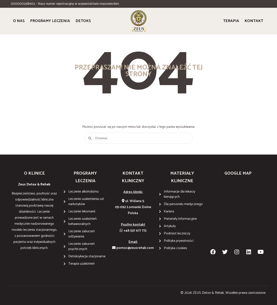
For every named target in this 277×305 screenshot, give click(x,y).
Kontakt (254, 21)
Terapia (231, 21)
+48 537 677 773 (133, 231)
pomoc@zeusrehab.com (133, 248)
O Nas (19, 21)
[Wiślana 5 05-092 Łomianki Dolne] (238, 214)
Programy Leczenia (50, 21)
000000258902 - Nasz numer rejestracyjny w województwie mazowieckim (65, 4)
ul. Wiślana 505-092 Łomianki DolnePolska (133, 207)
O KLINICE (34, 173)
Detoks (83, 21)
